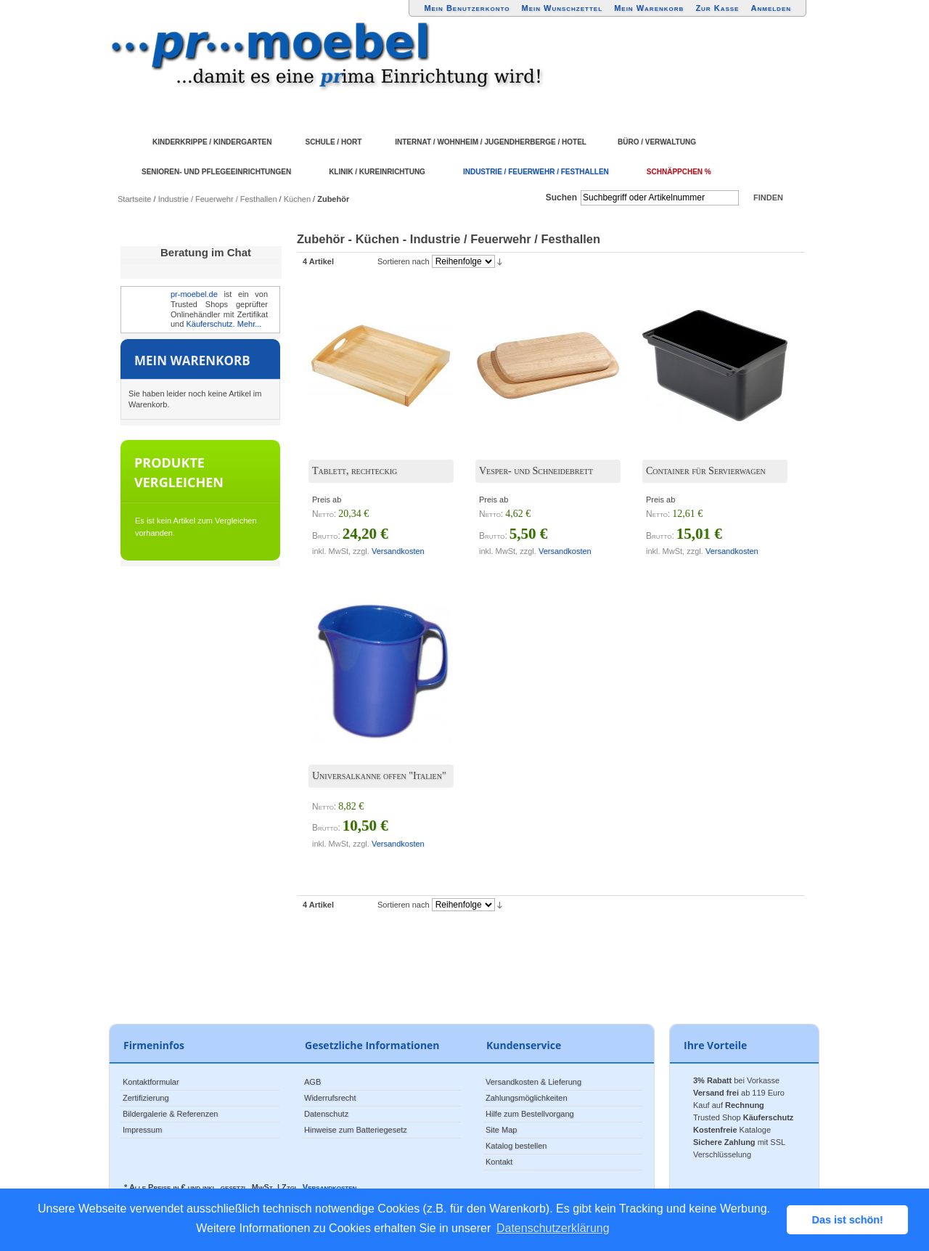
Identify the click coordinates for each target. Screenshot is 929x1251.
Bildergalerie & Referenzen (170, 1113)
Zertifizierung (146, 1097)
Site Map (501, 1129)
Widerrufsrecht (330, 1097)
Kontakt (499, 1161)
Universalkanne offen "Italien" (379, 775)
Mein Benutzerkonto (466, 8)
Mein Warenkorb (649, 8)
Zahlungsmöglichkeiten (527, 1097)
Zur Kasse (717, 8)
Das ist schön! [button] (847, 1220)
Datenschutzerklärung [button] (553, 1228)
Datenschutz (326, 1113)
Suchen (561, 197)
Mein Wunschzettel (561, 8)
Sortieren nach (403, 261)
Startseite (134, 199)
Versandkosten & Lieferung (533, 1081)
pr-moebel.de (194, 294)
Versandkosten (398, 551)
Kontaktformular (151, 1081)
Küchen (297, 199)
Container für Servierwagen (706, 470)
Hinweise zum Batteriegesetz (355, 1129)
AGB (312, 1081)
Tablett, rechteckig (354, 470)
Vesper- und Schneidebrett (536, 470)
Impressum (142, 1129)
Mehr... (249, 323)
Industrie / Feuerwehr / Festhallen (217, 199)
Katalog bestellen (516, 1145)
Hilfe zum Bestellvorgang (530, 1113)
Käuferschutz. (210, 323)
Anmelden (771, 8)
